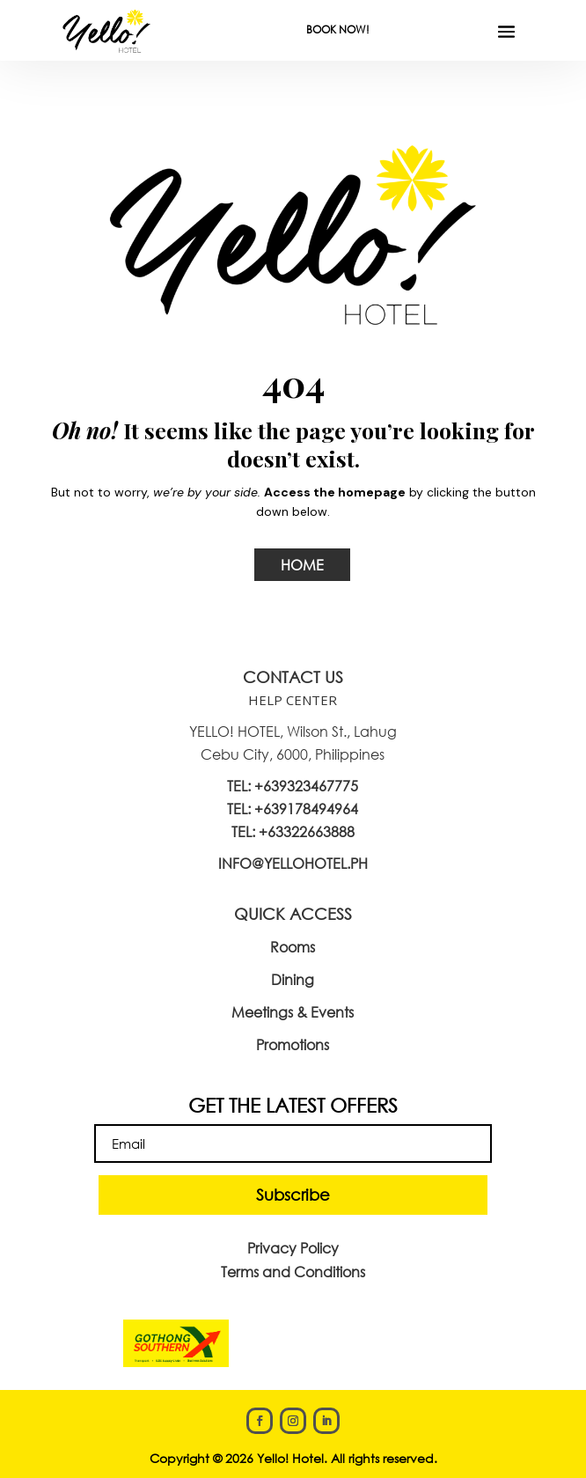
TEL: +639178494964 (292, 808)
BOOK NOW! (338, 29)
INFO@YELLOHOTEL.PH (293, 863)
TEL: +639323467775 (292, 785)
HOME (302, 564)
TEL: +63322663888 (293, 831)
